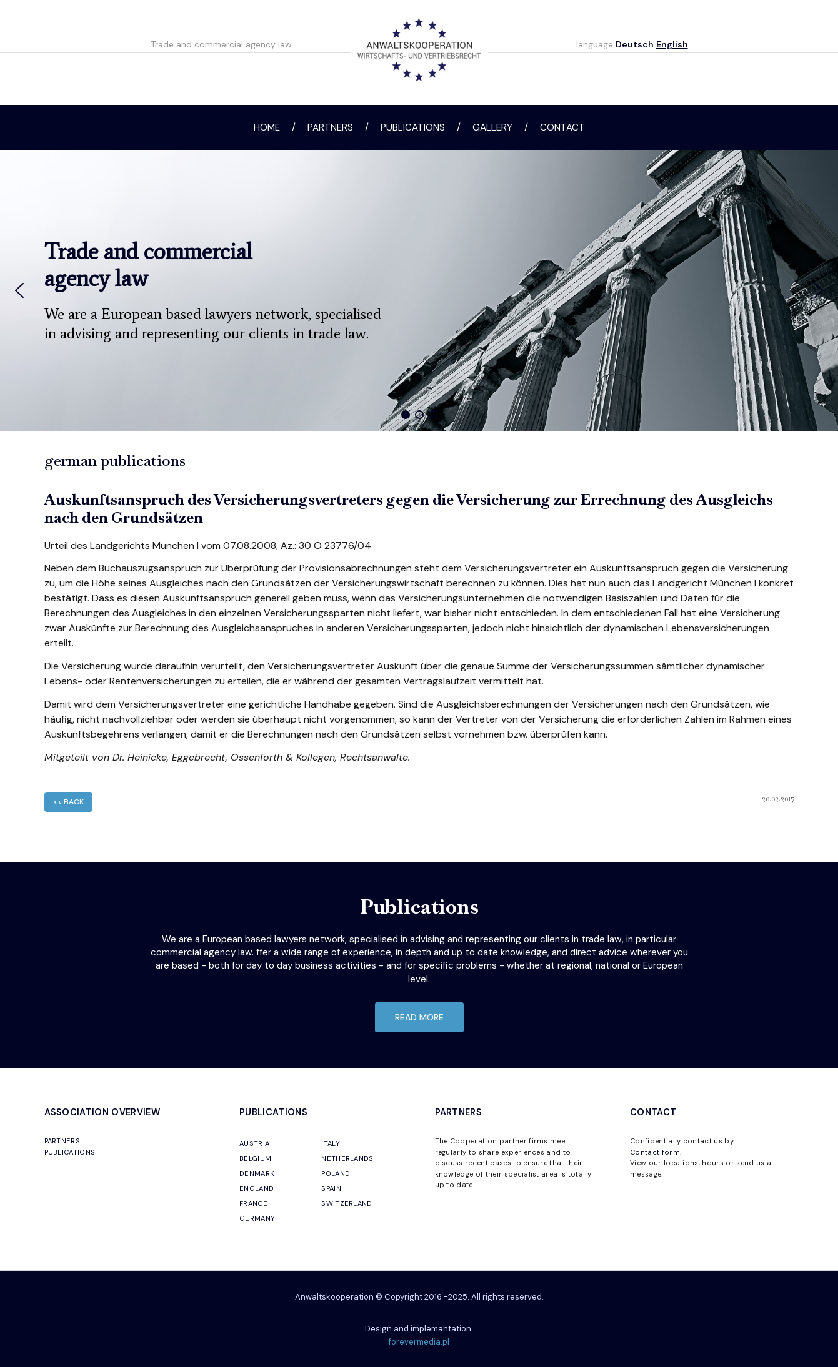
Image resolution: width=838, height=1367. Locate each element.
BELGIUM (255, 1158)
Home (267, 127)
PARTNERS (62, 1141)
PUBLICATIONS (70, 1152)
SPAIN (331, 1188)
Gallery (492, 127)
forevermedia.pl (419, 1341)
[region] (419, 290)
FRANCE (253, 1203)
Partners (330, 127)
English (672, 44)
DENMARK (256, 1173)
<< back (68, 802)
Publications (413, 127)
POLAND (335, 1173)
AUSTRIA (254, 1143)
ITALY (330, 1143)
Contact (562, 127)
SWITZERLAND (346, 1203)
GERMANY (257, 1218)
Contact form (655, 1152)
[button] (19, 290)
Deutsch (635, 44)
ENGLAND (256, 1188)
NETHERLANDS (347, 1158)
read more (419, 1017)
